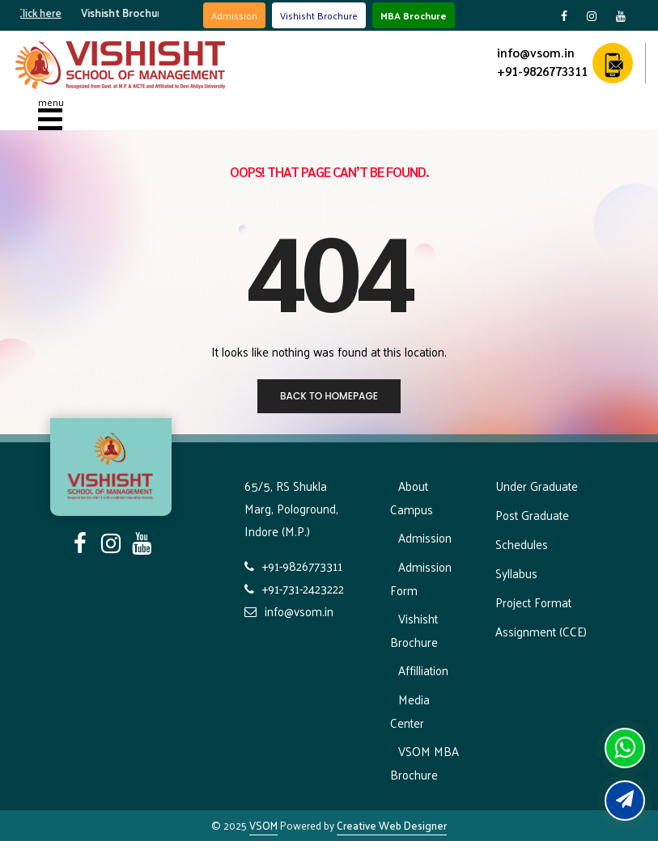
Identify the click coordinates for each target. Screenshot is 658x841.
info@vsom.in (536, 52)
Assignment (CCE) (541, 631)
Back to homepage (329, 396)
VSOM (263, 825)
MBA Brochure (413, 15)
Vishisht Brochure (319, 15)
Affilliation (423, 670)
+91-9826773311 (542, 70)
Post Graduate (532, 515)
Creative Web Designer (392, 825)
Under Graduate (536, 486)
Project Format (533, 602)
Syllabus (516, 573)
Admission (234, 15)
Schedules (521, 544)
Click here (47, 12)
